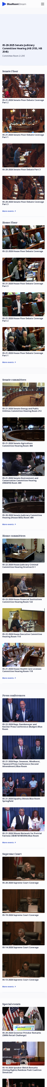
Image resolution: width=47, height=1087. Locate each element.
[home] (14, 4)
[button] (42, 4)
